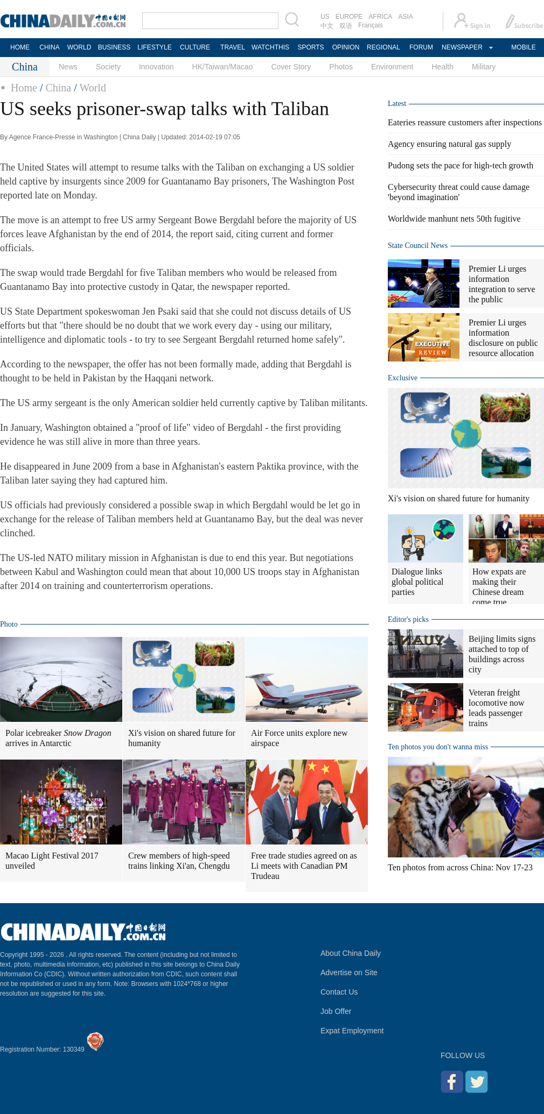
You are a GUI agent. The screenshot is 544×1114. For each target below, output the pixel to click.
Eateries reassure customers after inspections (465, 122)
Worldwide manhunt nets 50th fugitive (454, 218)
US (325, 16)
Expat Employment (352, 1030)
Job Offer (335, 1011)
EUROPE (349, 16)
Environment (392, 66)
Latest (397, 104)
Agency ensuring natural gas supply (449, 143)
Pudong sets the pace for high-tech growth (460, 165)
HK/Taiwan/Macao (222, 66)
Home (24, 88)
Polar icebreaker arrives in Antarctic (58, 738)
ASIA (405, 16)
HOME (20, 47)
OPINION (346, 47)
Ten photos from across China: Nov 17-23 (460, 867)
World (92, 88)
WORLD (79, 47)
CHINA (49, 47)
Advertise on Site (349, 972)
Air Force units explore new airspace (299, 738)
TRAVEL (232, 47)
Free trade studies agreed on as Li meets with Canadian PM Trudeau (304, 866)
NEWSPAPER (462, 47)
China (58, 88)
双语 (345, 26)
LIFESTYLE (154, 47)
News (68, 66)
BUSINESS (114, 47)
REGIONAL (383, 47)
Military (484, 66)
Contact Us (339, 992)
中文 (326, 26)
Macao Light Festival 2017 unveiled (52, 860)
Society (108, 66)
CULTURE (195, 47)
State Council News (418, 246)
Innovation (156, 66)
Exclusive (402, 378)
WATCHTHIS (270, 47)
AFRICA (380, 16)
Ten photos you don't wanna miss (438, 747)
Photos (341, 66)
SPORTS (310, 47)
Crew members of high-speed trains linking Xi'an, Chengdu (179, 860)
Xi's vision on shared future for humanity (181, 738)
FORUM (421, 47)
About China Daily (350, 953)
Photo (9, 624)
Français (370, 25)
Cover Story (291, 66)
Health (442, 66)
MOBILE (523, 47)
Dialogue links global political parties (417, 582)
